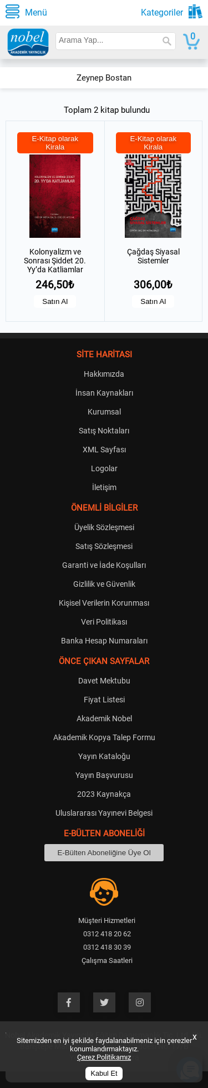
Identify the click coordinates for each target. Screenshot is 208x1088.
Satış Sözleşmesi (104, 546)
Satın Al (55, 301)
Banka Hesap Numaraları (104, 640)
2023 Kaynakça (104, 794)
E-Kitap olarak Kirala (55, 142)
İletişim (104, 487)
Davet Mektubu (104, 680)
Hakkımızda (104, 374)
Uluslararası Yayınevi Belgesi (104, 812)
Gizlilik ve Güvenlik (104, 584)
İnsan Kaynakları (104, 392)
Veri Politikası (104, 621)
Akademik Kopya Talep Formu (104, 737)
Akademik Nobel (104, 718)
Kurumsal (104, 411)
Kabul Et (104, 1073)
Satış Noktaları (104, 430)
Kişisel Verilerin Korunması (104, 602)
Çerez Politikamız (104, 1057)
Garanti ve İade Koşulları (104, 565)
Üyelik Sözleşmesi (104, 527)
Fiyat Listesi (104, 699)
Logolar (104, 468)
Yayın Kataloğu (104, 756)
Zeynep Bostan (104, 78)
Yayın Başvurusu (104, 775)
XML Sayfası (104, 449)
